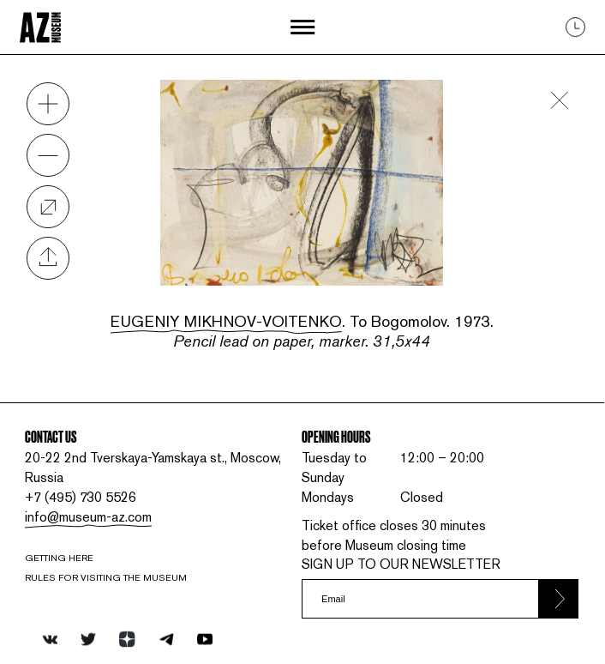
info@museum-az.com (88, 517)
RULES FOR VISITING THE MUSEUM (106, 577)
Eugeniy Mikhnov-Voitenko (226, 321)
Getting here (59, 558)
